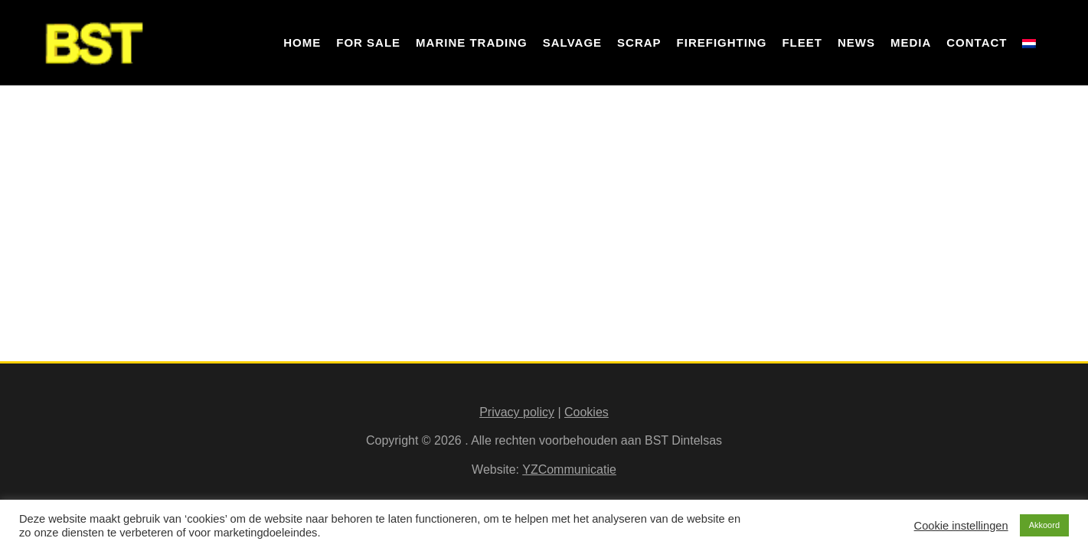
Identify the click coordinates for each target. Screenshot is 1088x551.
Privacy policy (516, 412)
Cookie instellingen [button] (961, 526)
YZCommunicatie (569, 469)
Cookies (586, 412)
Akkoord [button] (1044, 525)
